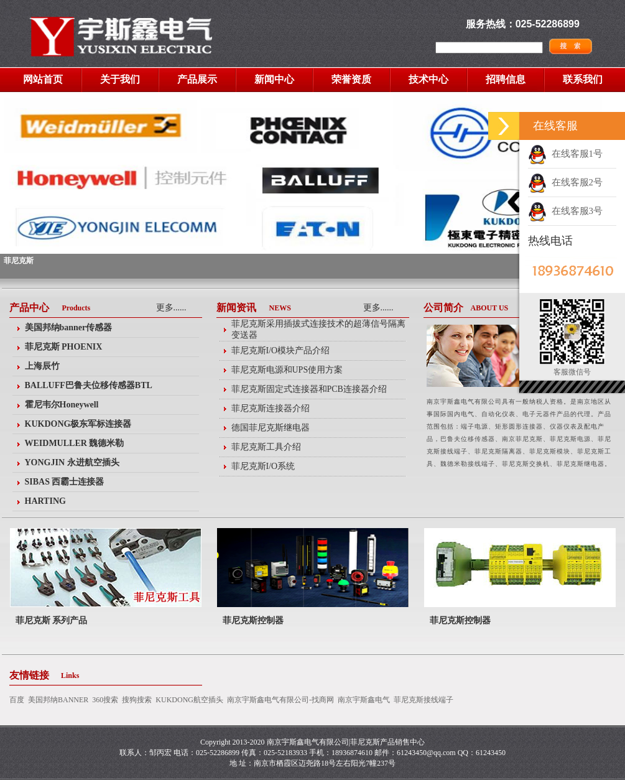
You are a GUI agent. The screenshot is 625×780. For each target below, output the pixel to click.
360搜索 (105, 699)
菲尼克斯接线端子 (423, 699)
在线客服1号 (565, 154)
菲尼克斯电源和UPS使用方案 (287, 369)
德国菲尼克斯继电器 (270, 427)
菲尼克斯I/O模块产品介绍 (280, 350)
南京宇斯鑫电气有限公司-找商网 (280, 699)
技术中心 (428, 79)
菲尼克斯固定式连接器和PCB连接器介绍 (309, 389)
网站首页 (43, 79)
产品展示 (197, 79)
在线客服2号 (565, 182)
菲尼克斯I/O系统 (263, 466)
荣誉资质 (351, 79)
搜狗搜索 (137, 699)
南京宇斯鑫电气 (364, 699)
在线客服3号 (565, 211)
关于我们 (120, 79)
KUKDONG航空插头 (189, 699)
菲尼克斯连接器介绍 (270, 408)
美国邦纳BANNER (58, 699)
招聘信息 (505, 79)
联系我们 (583, 79)
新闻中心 (274, 79)
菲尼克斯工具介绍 (266, 447)
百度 (16, 699)
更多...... (171, 307)
